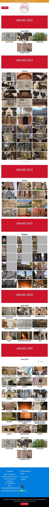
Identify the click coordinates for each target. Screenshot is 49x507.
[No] (47, 502)
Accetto (24, 503)
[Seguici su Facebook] (22, 483)
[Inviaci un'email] (22, 487)
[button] (4, 7)
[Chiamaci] (22, 490)
